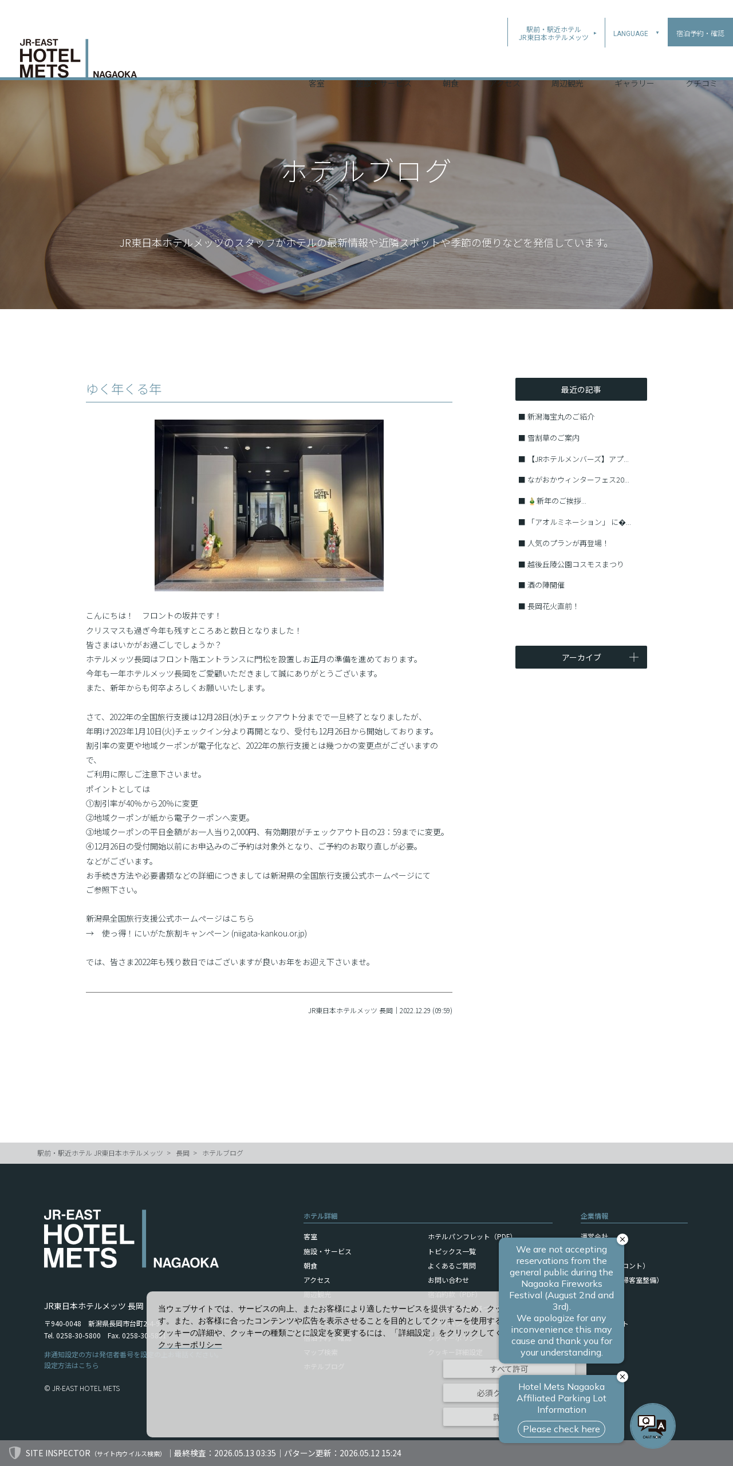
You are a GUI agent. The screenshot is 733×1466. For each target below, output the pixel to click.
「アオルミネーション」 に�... (579, 521)
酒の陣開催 (546, 584)
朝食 (451, 62)
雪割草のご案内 (553, 437)
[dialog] (366, 1364)
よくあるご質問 (452, 1265)
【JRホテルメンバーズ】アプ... (578, 458)
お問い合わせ (448, 1280)
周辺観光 (567, 62)
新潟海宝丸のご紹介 (560, 416)
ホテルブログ (222, 1152)
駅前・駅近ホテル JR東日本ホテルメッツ (100, 1152)
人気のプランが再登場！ (568, 543)
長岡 (183, 1152)
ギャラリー (634, 62)
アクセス (505, 62)
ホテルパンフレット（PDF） (472, 1236)
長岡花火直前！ (553, 605)
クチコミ (701, 62)
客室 (317, 62)
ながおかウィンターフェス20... (578, 479)
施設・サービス (384, 62)
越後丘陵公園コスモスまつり (575, 564)
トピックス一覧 (452, 1251)
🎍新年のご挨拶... (556, 500)
